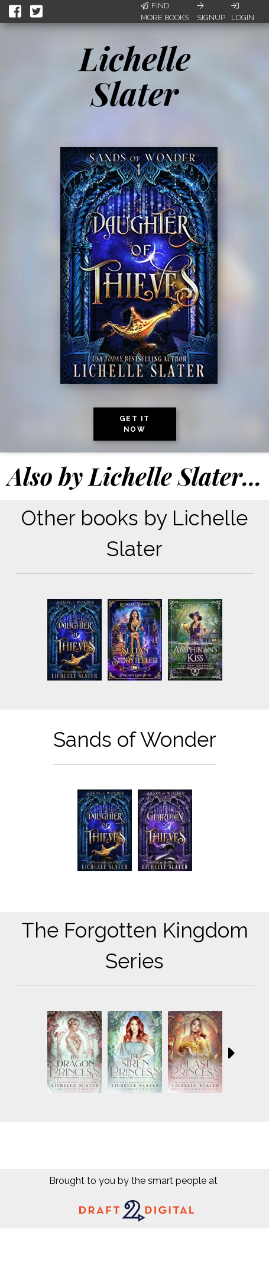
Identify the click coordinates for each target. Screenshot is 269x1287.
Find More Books (165, 11)
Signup (211, 12)
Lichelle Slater (134, 75)
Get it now (134, 424)
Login (242, 12)
